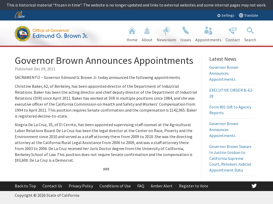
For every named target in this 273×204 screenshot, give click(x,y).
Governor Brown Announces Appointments (223, 73)
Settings (225, 15)
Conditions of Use (115, 185)
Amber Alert (162, 185)
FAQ (140, 185)
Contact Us (52, 185)
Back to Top (25, 185)
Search (250, 33)
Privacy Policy (81, 185)
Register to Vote (193, 185)
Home (132, 33)
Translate (248, 15)
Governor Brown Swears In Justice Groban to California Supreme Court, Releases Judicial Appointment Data (230, 158)
